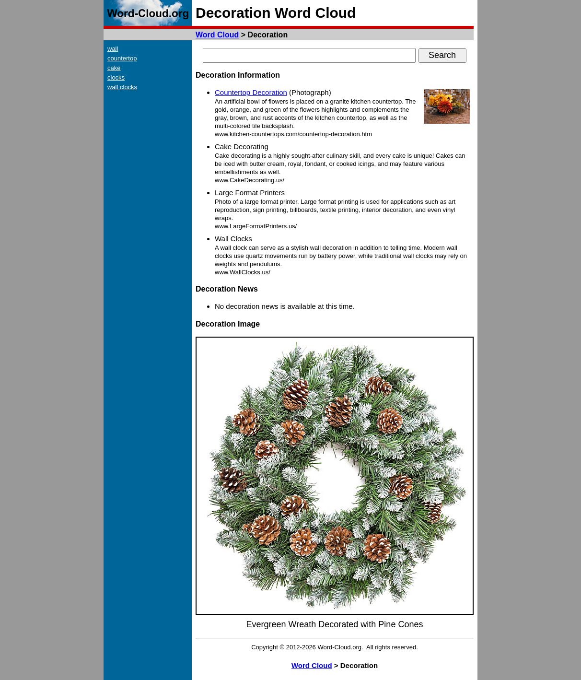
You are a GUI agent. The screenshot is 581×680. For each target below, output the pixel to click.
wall (112, 48)
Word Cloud (217, 35)
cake (113, 67)
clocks (116, 77)
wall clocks (122, 87)
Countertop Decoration (251, 92)
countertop (122, 58)
